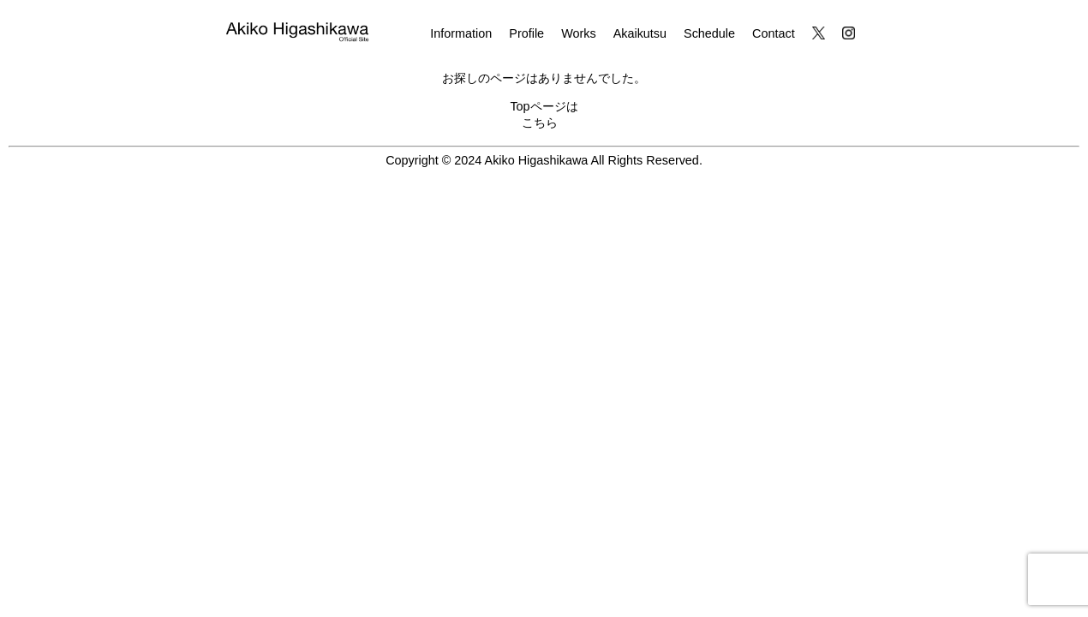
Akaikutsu (640, 33)
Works (578, 33)
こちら (540, 122)
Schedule (709, 33)
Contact (773, 33)
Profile (526, 33)
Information (461, 33)
